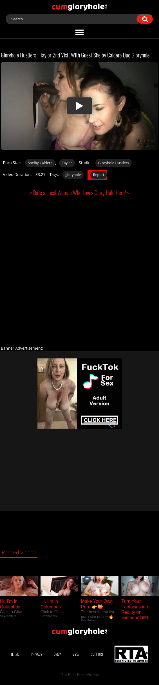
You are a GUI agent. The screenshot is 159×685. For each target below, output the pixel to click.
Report (98, 174)
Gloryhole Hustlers (113, 162)
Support (97, 654)
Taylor (67, 162)
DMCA (57, 654)
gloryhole (73, 174)
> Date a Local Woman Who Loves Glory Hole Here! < (79, 192)
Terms (15, 654)
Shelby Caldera (40, 162)
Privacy (36, 654)
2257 (76, 654)
